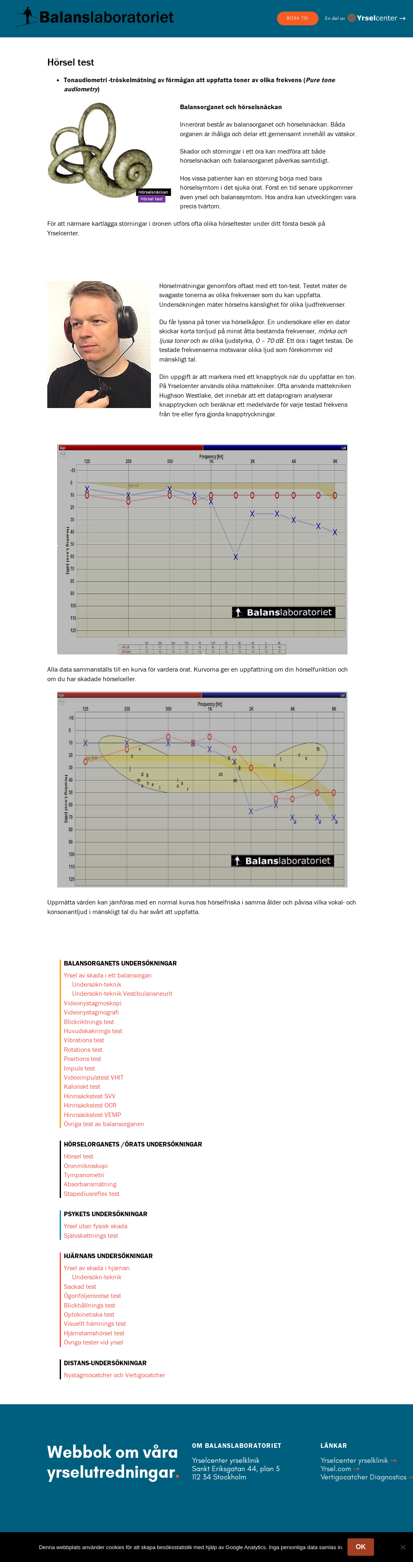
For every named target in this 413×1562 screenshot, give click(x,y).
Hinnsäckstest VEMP (92, 1114)
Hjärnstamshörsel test (94, 1333)
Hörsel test (78, 1156)
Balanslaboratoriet (95, 16)
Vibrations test (84, 1040)
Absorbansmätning (90, 1184)
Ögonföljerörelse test (92, 1295)
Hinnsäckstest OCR (90, 1105)
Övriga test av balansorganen (104, 1124)
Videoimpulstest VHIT (94, 1077)
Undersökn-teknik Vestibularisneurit (122, 993)
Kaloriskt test (82, 1086)
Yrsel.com (336, 1468)
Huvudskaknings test (93, 1031)
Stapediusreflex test (91, 1193)
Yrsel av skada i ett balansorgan (108, 975)
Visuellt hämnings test (95, 1323)
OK (361, 1546)
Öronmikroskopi (86, 1165)
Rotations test (83, 1049)
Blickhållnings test (89, 1305)
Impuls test (79, 1068)
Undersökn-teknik (96, 984)
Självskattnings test (91, 1235)
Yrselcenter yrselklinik (354, 1460)
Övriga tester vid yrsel (93, 1342)
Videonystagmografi (91, 1012)
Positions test (82, 1058)
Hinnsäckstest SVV (90, 1096)
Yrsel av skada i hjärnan (97, 1268)
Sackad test (80, 1286)
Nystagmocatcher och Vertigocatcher (114, 1375)
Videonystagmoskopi (92, 1003)
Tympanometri (84, 1175)
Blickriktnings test (89, 1021)
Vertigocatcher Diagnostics (363, 1476)
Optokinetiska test (89, 1314)
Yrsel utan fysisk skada (95, 1226)
